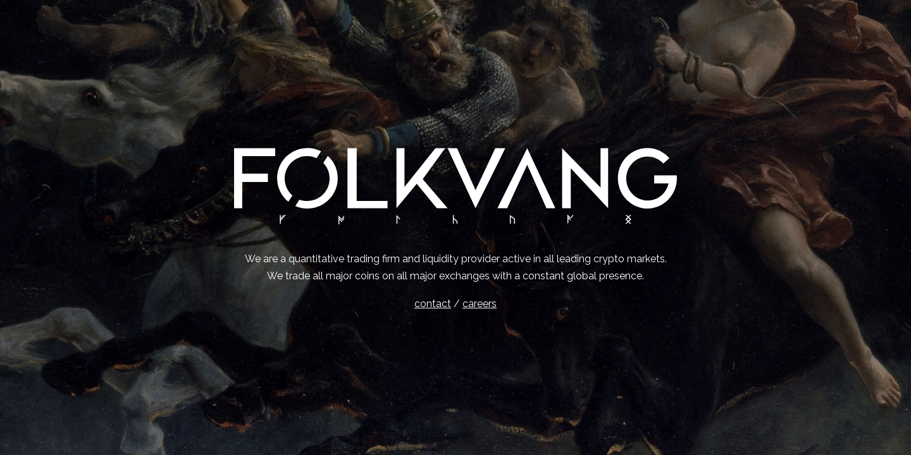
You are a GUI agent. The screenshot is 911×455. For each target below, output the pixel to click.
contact (432, 304)
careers (479, 304)
